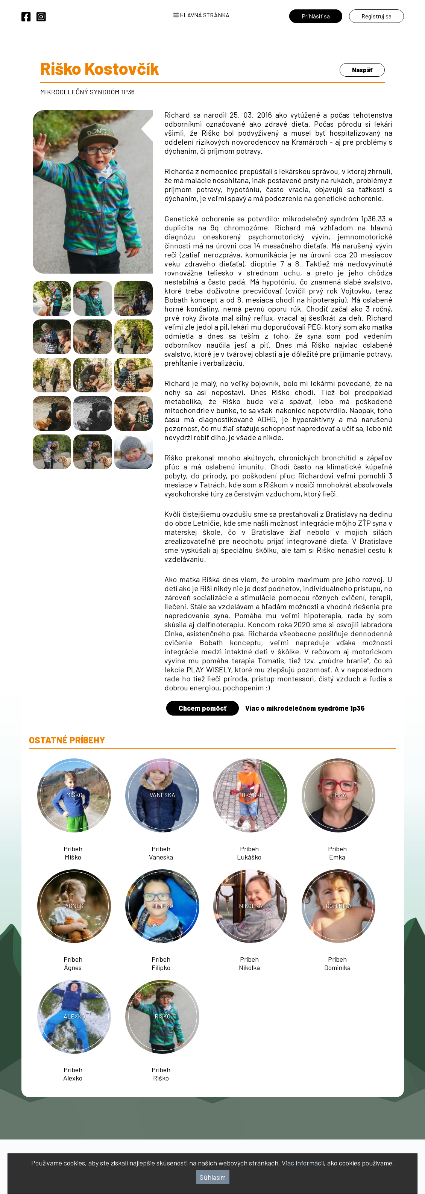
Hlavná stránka (201, 14)
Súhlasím (213, 1177)
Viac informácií (303, 1163)
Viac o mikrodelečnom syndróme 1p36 (305, 708)
